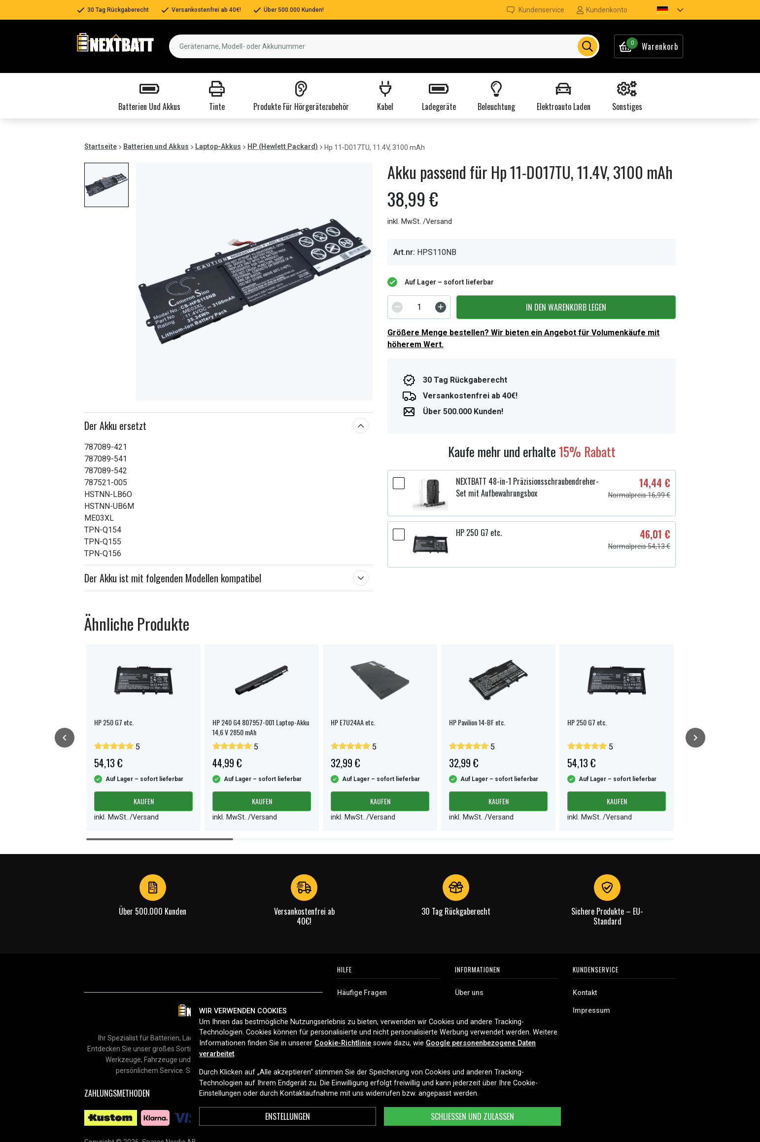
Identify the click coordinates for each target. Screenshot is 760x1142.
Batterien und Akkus (156, 146)
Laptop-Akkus (218, 146)
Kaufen (144, 801)
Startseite (100, 146)
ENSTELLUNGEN (287, 1116)
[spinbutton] (419, 307)
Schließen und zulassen (472, 1116)
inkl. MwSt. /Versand (419, 221)
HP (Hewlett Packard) (282, 146)
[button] (661, 10)
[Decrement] (397, 307)
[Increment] (440, 307)
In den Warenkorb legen (566, 307)
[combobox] (384, 46)
